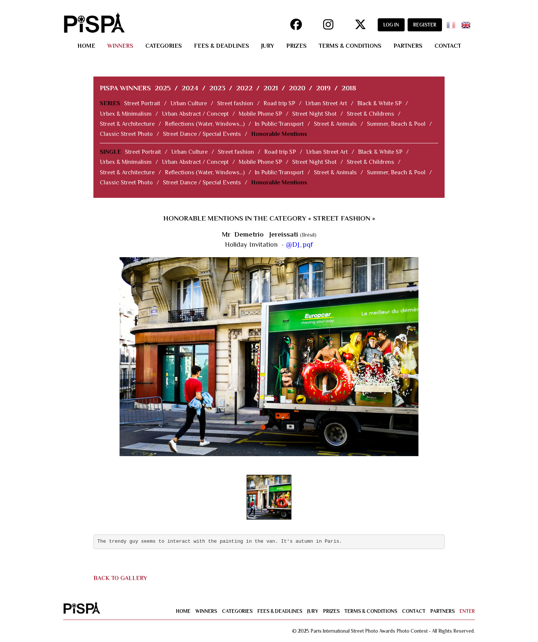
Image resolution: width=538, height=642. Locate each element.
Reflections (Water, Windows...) (205, 124)
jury (267, 46)
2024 (190, 88)
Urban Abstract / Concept (195, 113)
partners (408, 46)
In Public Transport (279, 124)
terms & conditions (350, 46)
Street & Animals (335, 124)
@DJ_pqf (299, 244)
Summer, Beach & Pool (396, 124)
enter (467, 611)
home (86, 46)
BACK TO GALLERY (120, 578)
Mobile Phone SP (260, 113)
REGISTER (424, 25)
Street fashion (235, 103)
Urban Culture (188, 103)
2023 (217, 88)
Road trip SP (279, 103)
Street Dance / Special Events (202, 134)
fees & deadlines (221, 46)
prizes (296, 46)
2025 (163, 88)
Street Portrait (142, 103)
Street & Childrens (370, 113)
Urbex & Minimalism (126, 113)
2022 (244, 88)
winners (120, 46)
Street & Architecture (127, 124)
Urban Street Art (326, 103)
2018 (348, 88)
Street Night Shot (314, 113)
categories (163, 46)
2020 (297, 88)
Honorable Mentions (279, 134)
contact (448, 46)
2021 (270, 88)
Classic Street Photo (126, 134)
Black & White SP (379, 103)
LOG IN (391, 25)
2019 (323, 88)
